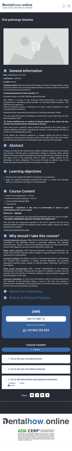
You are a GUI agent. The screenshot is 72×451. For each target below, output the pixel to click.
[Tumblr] (47, 395)
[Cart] (63, 6)
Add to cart (36, 319)
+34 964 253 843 (36, 330)
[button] (69, 6)
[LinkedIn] (42, 395)
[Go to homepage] (17, 6)
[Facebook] (32, 395)
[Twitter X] (37, 395)
